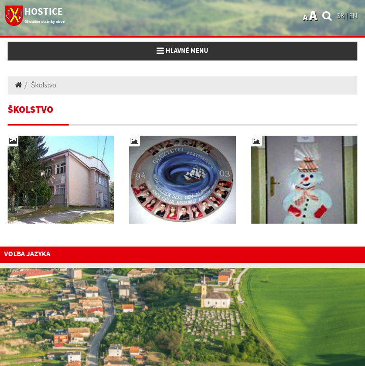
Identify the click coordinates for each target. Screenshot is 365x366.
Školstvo (43, 84)
